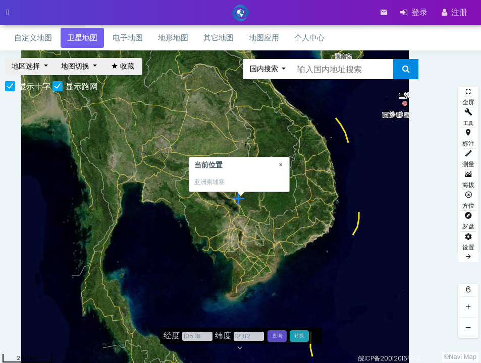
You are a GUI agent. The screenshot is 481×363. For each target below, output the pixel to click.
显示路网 (82, 86)
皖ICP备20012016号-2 (389, 358)
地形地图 (173, 37)
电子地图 (128, 37)
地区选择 (27, 66)
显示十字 (34, 86)
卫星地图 (82, 37)
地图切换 (76, 66)
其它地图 (218, 37)
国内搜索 (265, 69)
